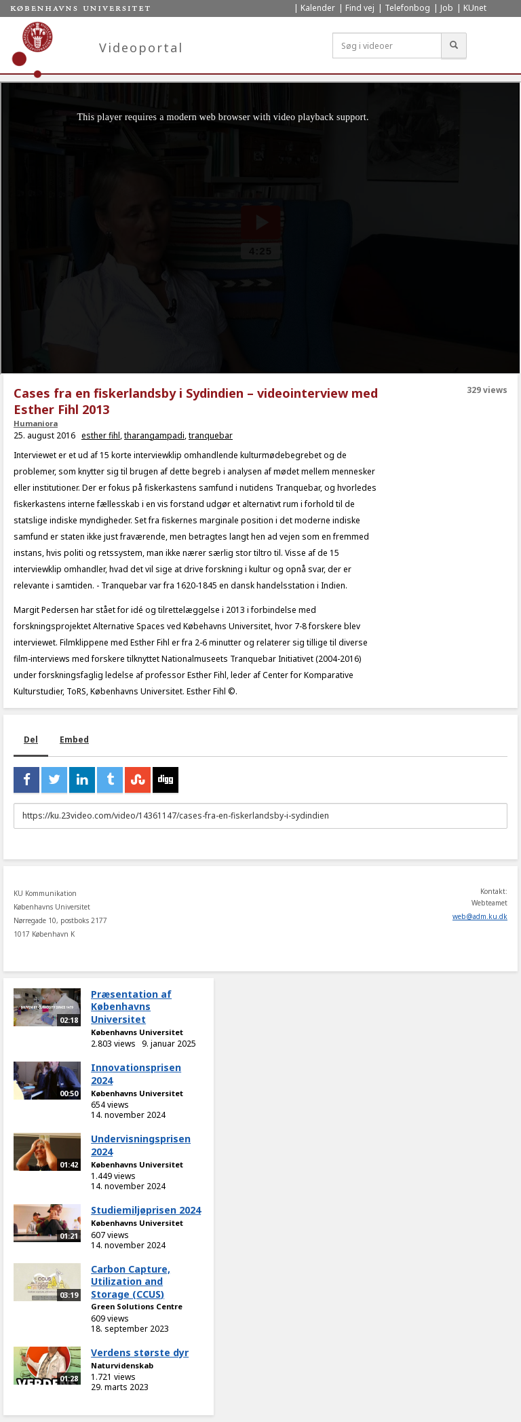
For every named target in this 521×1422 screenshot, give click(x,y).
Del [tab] (31, 739)
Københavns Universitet (137, 1032)
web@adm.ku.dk (479, 916)
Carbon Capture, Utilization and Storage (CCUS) (130, 1281)
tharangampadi (154, 435)
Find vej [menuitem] (359, 8)
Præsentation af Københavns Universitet (131, 1007)
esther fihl (100, 435)
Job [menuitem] (446, 8)
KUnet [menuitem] (474, 8)
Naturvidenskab (122, 1365)
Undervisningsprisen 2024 (141, 1145)
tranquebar (211, 435)
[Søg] (454, 45)
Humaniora (36, 423)
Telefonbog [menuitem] (407, 8)
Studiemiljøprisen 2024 (146, 1209)
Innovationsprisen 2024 (136, 1074)
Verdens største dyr (140, 1352)
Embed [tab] (74, 739)
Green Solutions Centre (136, 1306)
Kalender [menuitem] (318, 8)
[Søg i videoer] (387, 45)
